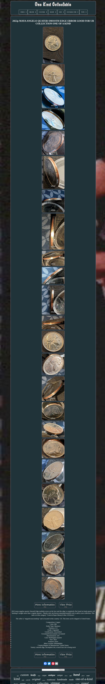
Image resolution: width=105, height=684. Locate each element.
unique (60, 675)
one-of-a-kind (84, 679)
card (23, 680)
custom (24, 674)
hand (76, 674)
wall (70, 675)
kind (17, 679)
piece (83, 675)
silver (66, 675)
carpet (44, 675)
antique (51, 675)
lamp (39, 675)
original (36, 679)
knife (33, 675)
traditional (51, 680)
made (71, 679)
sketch (43, 680)
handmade (62, 679)
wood (87, 675)
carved (28, 680)
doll (17, 675)
